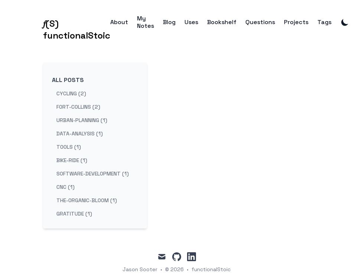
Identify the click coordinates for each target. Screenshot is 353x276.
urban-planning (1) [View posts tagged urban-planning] (81, 120)
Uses (191, 22)
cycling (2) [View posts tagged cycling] (71, 93)
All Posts (68, 80)
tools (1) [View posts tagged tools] (68, 147)
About (119, 22)
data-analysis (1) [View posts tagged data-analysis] (79, 133)
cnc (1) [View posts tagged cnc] (65, 187)
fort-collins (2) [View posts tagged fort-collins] (78, 107)
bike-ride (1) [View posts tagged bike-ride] (71, 160)
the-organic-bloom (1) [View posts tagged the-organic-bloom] (86, 200)
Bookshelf (221, 22)
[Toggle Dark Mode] (344, 22)
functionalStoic (211, 269)
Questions (260, 22)
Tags (324, 22)
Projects (296, 22)
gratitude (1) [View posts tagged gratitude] (74, 213)
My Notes (145, 22)
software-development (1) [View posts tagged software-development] (92, 173)
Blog (169, 22)
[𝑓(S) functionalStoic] (76, 22)
